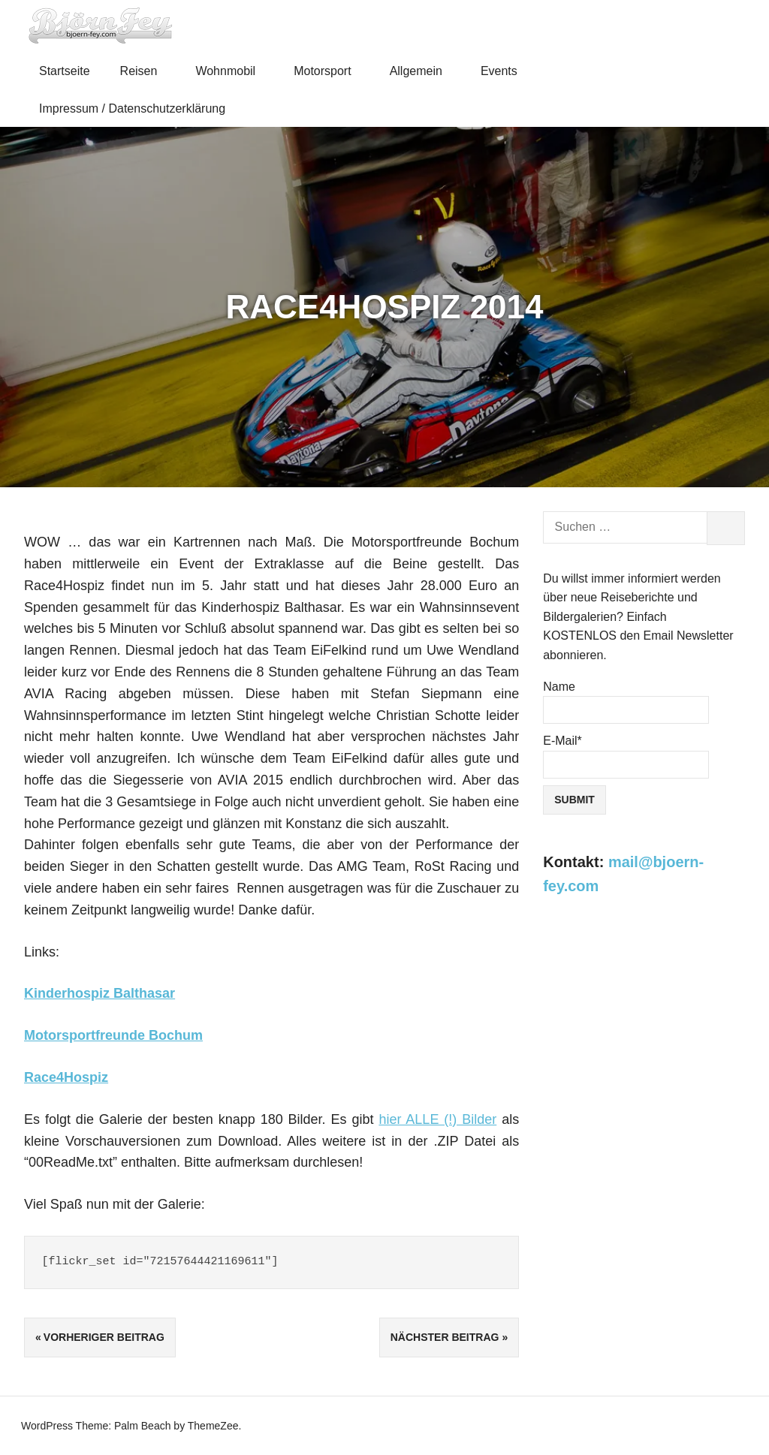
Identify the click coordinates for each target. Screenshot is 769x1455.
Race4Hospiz (66, 1077)
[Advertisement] (644, 1027)
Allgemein (423, 71)
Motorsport (329, 71)
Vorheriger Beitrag (104, 1337)
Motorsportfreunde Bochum (113, 1035)
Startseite (64, 71)
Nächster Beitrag (445, 1337)
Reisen (145, 71)
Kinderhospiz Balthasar (99, 993)
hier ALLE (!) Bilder (437, 1119)
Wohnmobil (231, 71)
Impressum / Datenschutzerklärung (132, 108)
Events (505, 71)
